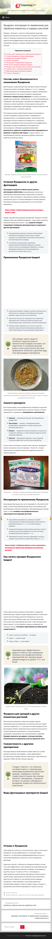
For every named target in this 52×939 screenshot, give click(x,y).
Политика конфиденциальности (35, 936)
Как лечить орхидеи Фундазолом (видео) (19, 65)
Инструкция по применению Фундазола (19, 62)
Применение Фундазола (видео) (16, 58)
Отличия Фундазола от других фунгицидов (20, 56)
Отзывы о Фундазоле (13, 73)
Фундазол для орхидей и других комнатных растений (23, 67)
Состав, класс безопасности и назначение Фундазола (23, 54)
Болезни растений (11, 892)
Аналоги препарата (12, 60)
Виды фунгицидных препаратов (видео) (19, 71)
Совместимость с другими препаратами (19, 69)
